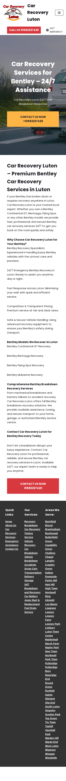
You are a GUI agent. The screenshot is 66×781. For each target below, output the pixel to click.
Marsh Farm (52, 643)
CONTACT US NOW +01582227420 (33, 119)
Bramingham (52, 529)
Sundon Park (52, 714)
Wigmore (50, 749)
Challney (50, 553)
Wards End (51, 742)
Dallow (49, 572)
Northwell (50, 655)
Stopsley (50, 710)
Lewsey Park (52, 624)
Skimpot (50, 698)
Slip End (50, 702)
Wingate (50, 754)
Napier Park (52, 647)
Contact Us (11, 549)
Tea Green (51, 718)
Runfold (50, 690)
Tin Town (50, 722)
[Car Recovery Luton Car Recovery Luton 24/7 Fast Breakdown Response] (26, 12)
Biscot (49, 525)
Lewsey (49, 612)
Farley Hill (51, 580)
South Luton (52, 706)
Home (8, 521)
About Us (10, 525)
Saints (49, 694)
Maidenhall (51, 639)
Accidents (30, 564)
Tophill (49, 726)
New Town (51, 651)
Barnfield (50, 521)
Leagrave (50, 608)
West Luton (52, 746)
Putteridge (51, 663)
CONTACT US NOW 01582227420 (33, 486)
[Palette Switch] (54, 30)
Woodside (51, 757)
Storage (29, 580)
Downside (51, 576)
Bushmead (51, 533)
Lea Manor (51, 604)
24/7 (26, 584)
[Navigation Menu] (59, 13)
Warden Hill (52, 738)
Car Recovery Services (10, 533)
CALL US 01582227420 (24, 30)
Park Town (51, 659)
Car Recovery (32, 529)
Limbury (50, 627)
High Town (51, 588)
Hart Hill (50, 584)
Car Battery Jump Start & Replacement (32, 600)
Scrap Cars (30, 568)
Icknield (49, 600)
